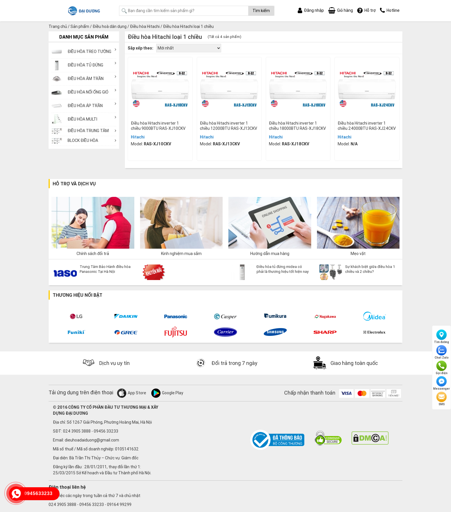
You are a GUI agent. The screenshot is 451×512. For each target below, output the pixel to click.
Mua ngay (160, 153)
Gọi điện (442, 368)
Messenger (441, 383)
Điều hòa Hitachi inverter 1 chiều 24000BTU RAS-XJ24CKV (367, 126)
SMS (441, 399)
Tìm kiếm (261, 10)
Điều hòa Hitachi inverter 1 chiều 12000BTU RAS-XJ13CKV (228, 126)
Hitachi (138, 137)
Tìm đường (441, 337)
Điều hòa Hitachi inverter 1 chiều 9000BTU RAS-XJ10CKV (158, 126)
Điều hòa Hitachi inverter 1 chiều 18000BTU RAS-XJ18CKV (297, 126)
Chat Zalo (442, 352)
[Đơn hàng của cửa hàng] (188, 48)
